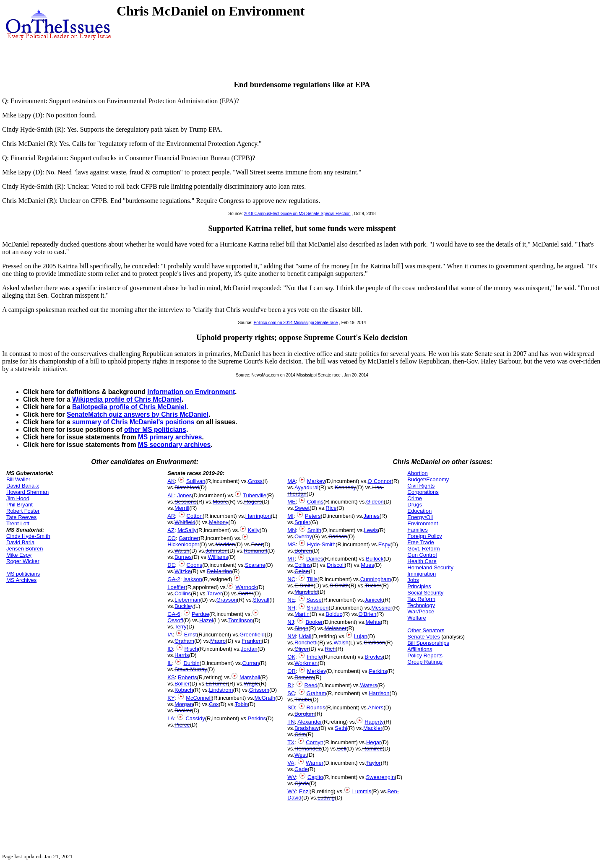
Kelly (254, 530)
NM (291, 636)
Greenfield (252, 634)
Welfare (416, 618)
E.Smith (304, 585)
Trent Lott (17, 523)
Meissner (335, 628)
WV (291, 777)
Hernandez (307, 748)
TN (290, 722)
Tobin (241, 704)
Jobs (413, 580)
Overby (303, 536)
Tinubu (302, 699)
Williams (218, 557)
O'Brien (367, 614)
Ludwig (326, 797)
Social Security (425, 592)
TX (290, 742)
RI (290, 685)
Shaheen (317, 608)
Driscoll (336, 565)
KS (170, 677)
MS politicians (23, 574)
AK (170, 481)
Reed (311, 685)
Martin (302, 614)
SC (291, 693)
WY (291, 791)
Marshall (250, 677)
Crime (414, 498)
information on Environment (191, 391)
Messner (381, 608)
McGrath (264, 698)
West (300, 755)
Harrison (379, 693)
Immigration (421, 574)
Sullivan (196, 481)
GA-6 (173, 614)
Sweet (302, 508)
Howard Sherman (27, 492)
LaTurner (216, 683)
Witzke (182, 571)
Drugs (414, 504)
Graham (184, 641)
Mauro (218, 641)
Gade (301, 769)
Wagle (251, 683)
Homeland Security (430, 567)
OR (291, 671)
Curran (250, 663)
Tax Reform (421, 599)
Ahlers (375, 707)
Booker (183, 710)
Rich (330, 649)
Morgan (183, 704)
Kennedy (345, 487)
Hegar (373, 742)
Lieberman (187, 600)
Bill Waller (18, 479)
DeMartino (219, 571)
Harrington (258, 516)
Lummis (362, 791)
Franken (252, 641)
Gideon (375, 502)
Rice (330, 508)
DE (171, 565)
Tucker (373, 585)
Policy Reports (425, 655)
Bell (341, 748)
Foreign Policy (424, 536)
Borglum (304, 714)
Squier (302, 522)
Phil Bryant (19, 504)
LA (170, 718)
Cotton (195, 516)
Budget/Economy (428, 479)
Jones (184, 495)
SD (291, 707)
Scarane (255, 565)
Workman (306, 663)
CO (171, 538)
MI (290, 516)
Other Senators (425, 630)
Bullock (374, 559)
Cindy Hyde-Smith (28, 536)
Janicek (373, 600)
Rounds (316, 707)
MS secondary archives (174, 444)
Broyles (373, 657)
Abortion (417, 473)
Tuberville (254, 495)
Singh (301, 628)
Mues (367, 565)
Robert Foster (22, 511)
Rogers (253, 502)
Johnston (217, 551)
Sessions (185, 502)
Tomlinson (240, 620)
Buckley (184, 606)
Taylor (373, 763)
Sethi (341, 728)
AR (171, 516)
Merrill (181, 508)
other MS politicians (155, 429)
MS (291, 544)
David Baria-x (22, 486)
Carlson (337, 536)
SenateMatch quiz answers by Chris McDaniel (137, 414)
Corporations (422, 492)
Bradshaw (306, 728)
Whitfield (184, 522)
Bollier (182, 683)
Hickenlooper (183, 544)
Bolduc (333, 614)
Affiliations (419, 649)
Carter (245, 593)
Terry (180, 626)
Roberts (187, 677)
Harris (181, 655)
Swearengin (380, 777)
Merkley (316, 671)
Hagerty (374, 722)
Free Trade (420, 542)
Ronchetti (306, 642)
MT (290, 559)
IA (169, 634)
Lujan (360, 636)
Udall (305, 636)
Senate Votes (423, 637)
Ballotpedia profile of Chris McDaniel (129, 406)
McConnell (198, 698)
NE (291, 600)
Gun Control (422, 555)
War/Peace (420, 611)
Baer (257, 544)
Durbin (191, 663)
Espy (384, 544)
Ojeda (301, 783)
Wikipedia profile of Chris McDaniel (127, 399)
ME (291, 502)
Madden (225, 544)
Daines (314, 559)
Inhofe (314, 657)
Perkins (257, 718)
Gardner (189, 538)
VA (290, 763)
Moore (220, 502)
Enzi (304, 791)
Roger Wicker (22, 561)
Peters (313, 516)
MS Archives (21, 580)
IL (169, 663)
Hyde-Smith (321, 544)
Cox (214, 704)
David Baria (20, 542)
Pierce (182, 725)
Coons (195, 565)
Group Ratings (425, 662)
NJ (290, 622)
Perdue (200, 614)
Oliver (301, 649)
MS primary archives (170, 437)
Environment (422, 523)
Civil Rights (421, 486)
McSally (187, 530)
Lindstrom (221, 690)
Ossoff (175, 620)
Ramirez (372, 748)
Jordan (249, 649)
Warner (314, 763)
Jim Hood (17, 498)
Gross (255, 481)
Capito (315, 777)
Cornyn (314, 742)
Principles (419, 586)
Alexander (309, 722)
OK (291, 657)
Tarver (214, 593)
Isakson (192, 579)
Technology (421, 605)
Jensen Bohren (24, 548)
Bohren (303, 551)
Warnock (246, 587)
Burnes (183, 557)
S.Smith (339, 585)
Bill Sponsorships (428, 643)
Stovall (261, 600)
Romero (304, 677)
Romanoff (255, 551)
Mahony (218, 522)
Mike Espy (18, 555)
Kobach (183, 690)
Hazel (206, 620)
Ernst (190, 634)
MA (291, 481)
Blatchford (186, 487)
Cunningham (375, 579)
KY (170, 698)
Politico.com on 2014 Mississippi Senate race (296, 322)
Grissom (259, 690)
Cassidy (195, 718)
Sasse (314, 600)
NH (291, 608)
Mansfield (306, 592)
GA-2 (173, 579)
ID (170, 649)
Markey (316, 481)
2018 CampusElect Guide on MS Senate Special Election (297, 213)
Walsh (182, 551)
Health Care (421, 561)
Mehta (373, 622)
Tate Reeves (21, 517)
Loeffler (176, 587)
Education (419, 511)
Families (417, 530)
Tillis (312, 579)
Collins (182, 593)
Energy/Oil (420, 517)
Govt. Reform (423, 548)
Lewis (371, 530)
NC (291, 579)
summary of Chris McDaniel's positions (133, 422)
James (371, 516)
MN (291, 530)
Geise (301, 571)
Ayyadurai (306, 487)
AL (170, 495)
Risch (191, 649)
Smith (314, 530)
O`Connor (380, 481)
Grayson (226, 600)
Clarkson (374, 642)
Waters (368, 685)
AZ (170, 530)
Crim (300, 734)
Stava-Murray (190, 669)
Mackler (373, 728)
